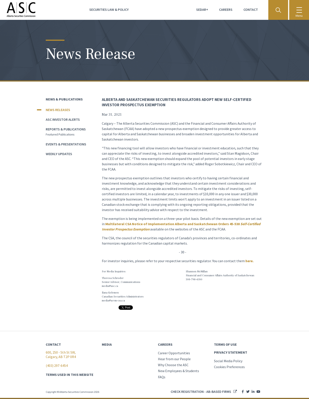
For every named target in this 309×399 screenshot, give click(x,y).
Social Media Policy (228, 361)
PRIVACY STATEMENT (230, 352)
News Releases (58, 110)
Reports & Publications (66, 129)
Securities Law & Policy (109, 9)
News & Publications (64, 99)
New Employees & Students (178, 371)
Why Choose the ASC (173, 365)
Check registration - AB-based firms (201, 391)
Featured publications (60, 134)
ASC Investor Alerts (63, 119)
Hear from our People (174, 359)
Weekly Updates (59, 154)
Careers (225, 9)
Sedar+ (202, 9)
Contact (250, 9)
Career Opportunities (174, 353)
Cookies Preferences (229, 367)
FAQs (161, 377)
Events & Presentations (66, 144)
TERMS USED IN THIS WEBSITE (69, 374)
